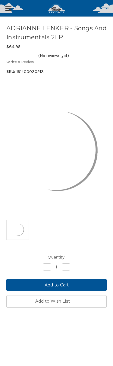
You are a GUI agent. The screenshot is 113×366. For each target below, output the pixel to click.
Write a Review (20, 62)
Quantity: (56, 257)
